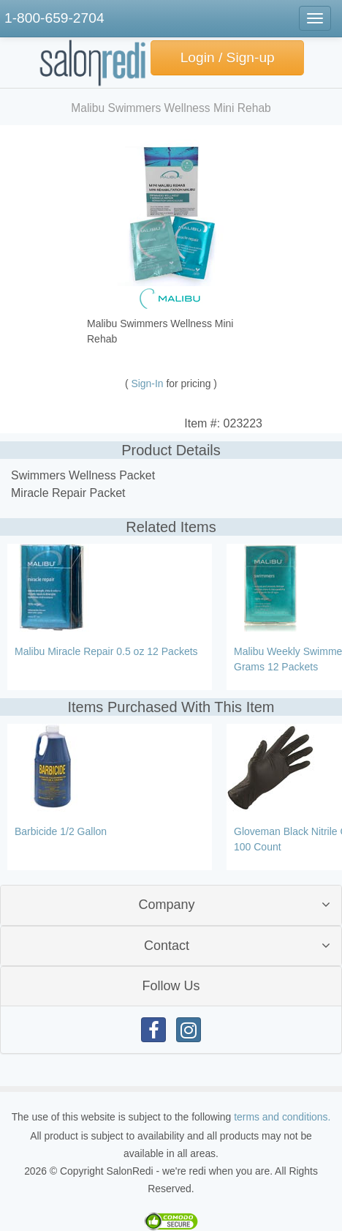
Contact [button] (166, 945)
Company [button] (166, 904)
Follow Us (171, 986)
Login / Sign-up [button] (227, 57)
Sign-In (149, 383)
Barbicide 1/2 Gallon (61, 831)
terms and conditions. (282, 1117)
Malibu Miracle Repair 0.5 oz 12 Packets (106, 651)
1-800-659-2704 (54, 18)
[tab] (171, 905)
